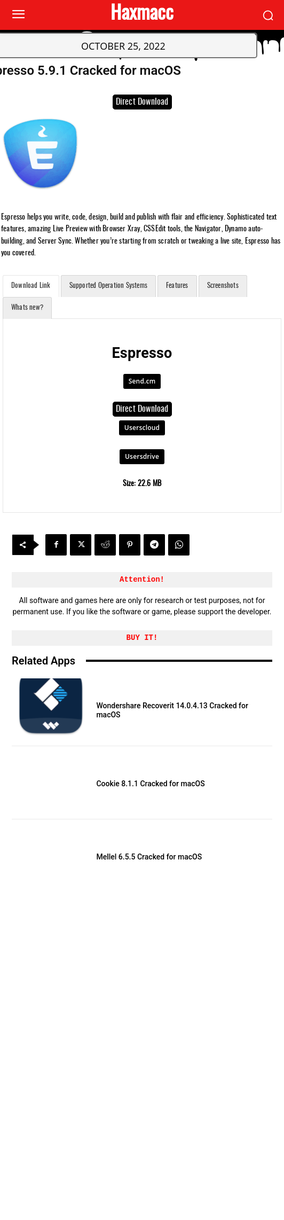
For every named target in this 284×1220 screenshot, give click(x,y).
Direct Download (142, 102)
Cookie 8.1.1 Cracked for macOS (150, 783)
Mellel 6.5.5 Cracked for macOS (149, 857)
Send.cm (142, 381)
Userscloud (142, 427)
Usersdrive (142, 456)
